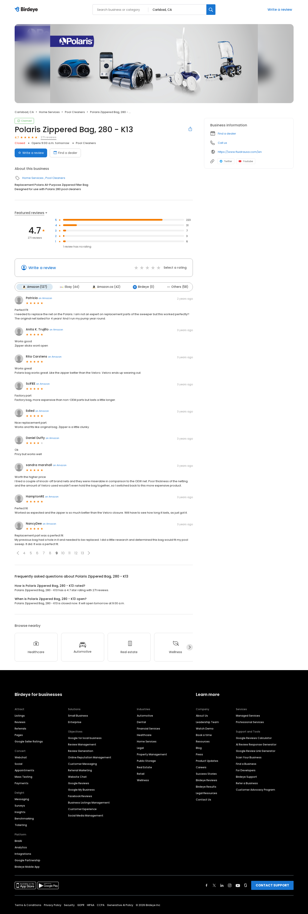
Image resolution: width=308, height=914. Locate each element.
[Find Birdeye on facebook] (206, 885)
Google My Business (81, 789)
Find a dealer (227, 134)
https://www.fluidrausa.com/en (240, 152)
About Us (202, 715)
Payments (21, 783)
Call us (222, 143)
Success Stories (206, 773)
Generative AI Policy (120, 905)
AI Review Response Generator (256, 744)
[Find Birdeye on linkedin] (222, 885)
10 (63, 553)
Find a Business (246, 763)
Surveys (20, 805)
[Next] (189, 647)
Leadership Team (207, 722)
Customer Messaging (82, 763)
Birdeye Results (206, 786)
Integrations (23, 853)
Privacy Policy (52, 905)
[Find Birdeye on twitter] (214, 885)
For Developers (245, 770)
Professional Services (250, 722)
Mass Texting (23, 776)
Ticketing (21, 825)
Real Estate (144, 767)
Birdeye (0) (143, 287)
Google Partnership (27, 860)
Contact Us (203, 799)
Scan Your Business (249, 757)
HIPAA (90, 905)
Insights (20, 812)
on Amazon (45, 298)
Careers (201, 767)
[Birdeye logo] (27, 10)
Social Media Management (85, 815)
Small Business (78, 715)
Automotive (145, 715)
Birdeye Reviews (206, 780)
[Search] (210, 9)
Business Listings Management (89, 802)
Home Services (49, 112)
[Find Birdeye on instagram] (229, 885)
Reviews (20, 722)
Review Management (82, 744)
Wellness (143, 780)
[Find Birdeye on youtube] (238, 885)
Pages (19, 735)
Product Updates (207, 760)
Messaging (22, 799)
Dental (141, 722)
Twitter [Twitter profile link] (226, 161)
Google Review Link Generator (255, 751)
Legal (140, 748)
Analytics (21, 847)
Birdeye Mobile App (27, 866)
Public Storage (146, 760)
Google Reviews (78, 783)
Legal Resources (206, 793)
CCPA (100, 905)
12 (75, 553)
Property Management (152, 754)
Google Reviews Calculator (254, 738)
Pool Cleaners (75, 112)
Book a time (204, 735)
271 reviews (48, 137)
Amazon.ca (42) (106, 287)
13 (82, 553)
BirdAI (18, 841)
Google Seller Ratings (29, 741)
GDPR (80, 905)
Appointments (24, 770)
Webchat (21, 757)
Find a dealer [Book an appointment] (65, 153)
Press (199, 754)
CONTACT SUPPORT (272, 885)
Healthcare (144, 735)
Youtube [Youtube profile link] (246, 161)
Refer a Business (247, 783)
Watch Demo (205, 728)
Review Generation (80, 751)
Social (18, 763)
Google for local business (85, 738)
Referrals (20, 728)
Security (69, 905)
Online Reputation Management (89, 757)
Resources (203, 741)
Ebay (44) (69, 287)
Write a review (280, 9)
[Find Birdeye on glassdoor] (245, 885)
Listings (20, 715)
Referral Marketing (80, 770)
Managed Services (248, 715)
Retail (140, 773)
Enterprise (74, 722)
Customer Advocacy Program (255, 789)
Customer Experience (82, 809)
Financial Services (148, 728)
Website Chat (77, 776)
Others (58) (177, 287)
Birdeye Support (246, 776)
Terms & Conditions (28, 905)
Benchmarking (24, 818)
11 (69, 553)
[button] (18, 553)
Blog (199, 748)
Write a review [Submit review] (31, 153)
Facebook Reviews (80, 796)
